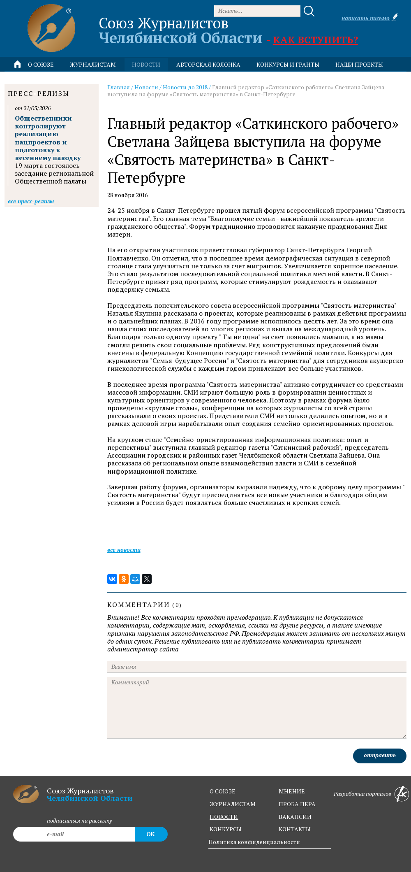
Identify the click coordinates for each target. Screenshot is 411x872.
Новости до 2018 (185, 87)
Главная (118, 87)
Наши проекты (359, 64)
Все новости (124, 549)
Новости (146, 87)
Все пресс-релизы (31, 201)
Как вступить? (315, 39)
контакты (295, 829)
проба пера (297, 804)
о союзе (223, 791)
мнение (292, 791)
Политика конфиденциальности (254, 842)
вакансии (295, 817)
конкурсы (226, 829)
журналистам (233, 804)
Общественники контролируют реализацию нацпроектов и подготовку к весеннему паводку (48, 138)
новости (146, 64)
